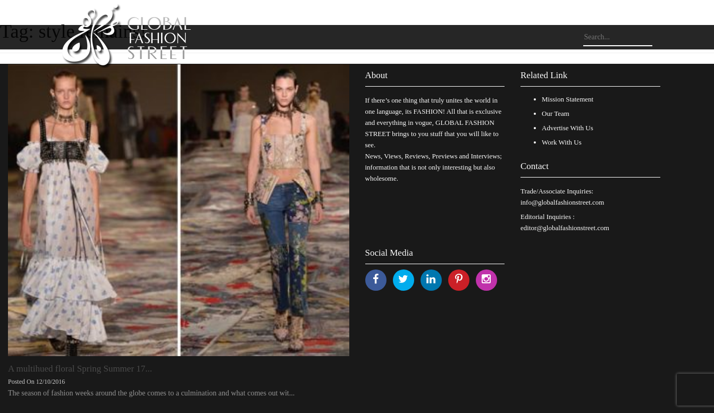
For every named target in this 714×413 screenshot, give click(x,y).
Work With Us (562, 142)
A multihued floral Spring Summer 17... (80, 369)
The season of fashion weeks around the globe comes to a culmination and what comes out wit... (151, 393)
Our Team (555, 113)
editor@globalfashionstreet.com (564, 228)
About (376, 75)
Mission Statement (567, 99)
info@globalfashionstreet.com (562, 202)
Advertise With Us (567, 128)
